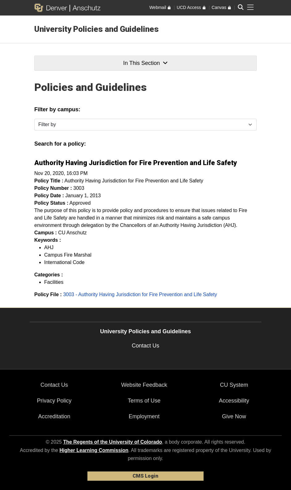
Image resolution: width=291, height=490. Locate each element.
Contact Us (145, 346)
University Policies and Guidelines (96, 29)
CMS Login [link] (145, 476)
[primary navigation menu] (250, 7)
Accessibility (234, 401)
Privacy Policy (54, 401)
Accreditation (54, 416)
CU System (234, 385)
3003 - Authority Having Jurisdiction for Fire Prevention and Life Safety (140, 294)
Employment (144, 416)
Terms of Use (144, 401)
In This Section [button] (145, 63)
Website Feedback (144, 385)
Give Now (234, 416)
